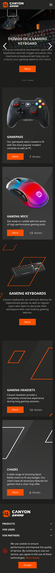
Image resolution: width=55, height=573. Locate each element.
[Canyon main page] (12, 5)
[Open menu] (51, 4)
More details (33, 557)
